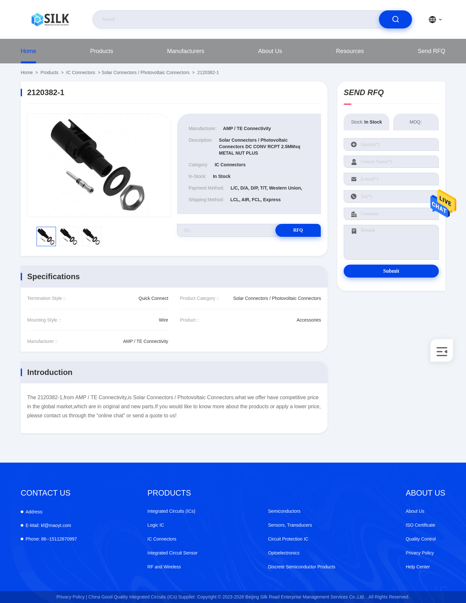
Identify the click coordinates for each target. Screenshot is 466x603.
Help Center (418, 566)
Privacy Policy (420, 552)
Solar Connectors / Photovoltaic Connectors (146, 72)
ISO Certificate (420, 525)
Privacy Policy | (72, 596)
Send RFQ (431, 51)
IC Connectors (80, 72)
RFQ (298, 230)
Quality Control (421, 539)
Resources (350, 51)
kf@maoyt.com (48, 525)
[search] (395, 19)
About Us (270, 51)
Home (28, 51)
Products (101, 51)
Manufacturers (185, 51)
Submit (391, 271)
